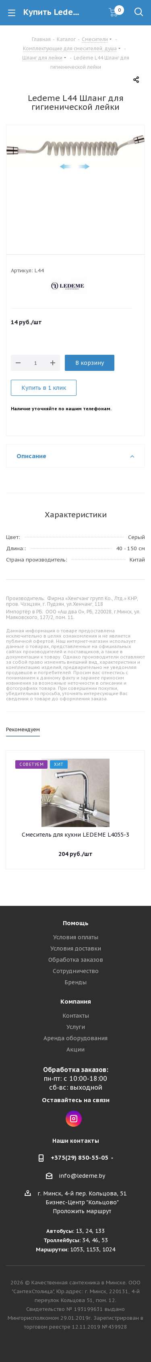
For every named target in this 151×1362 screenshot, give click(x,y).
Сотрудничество (76, 971)
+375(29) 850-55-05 (79, 1157)
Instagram (74, 1119)
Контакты (75, 1015)
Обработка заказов (75, 959)
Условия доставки (75, 948)
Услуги (75, 1027)
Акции (75, 1049)
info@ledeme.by (82, 1175)
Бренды (75, 982)
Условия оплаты (75, 937)
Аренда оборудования (75, 1038)
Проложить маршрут (82, 1211)
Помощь (76, 923)
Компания (75, 1001)
